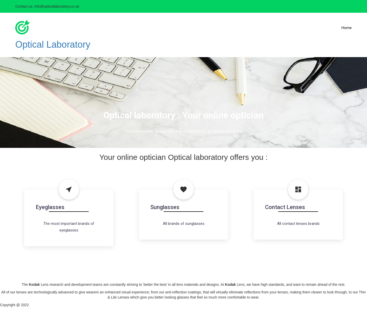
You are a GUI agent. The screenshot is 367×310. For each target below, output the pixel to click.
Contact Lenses (285, 207)
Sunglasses (164, 207)
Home (347, 27)
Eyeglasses (50, 207)
